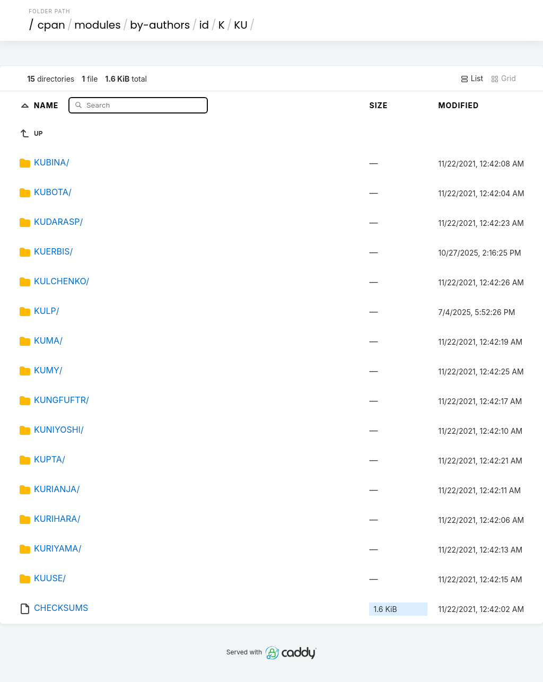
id (204, 25)
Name (47, 104)
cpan (51, 25)
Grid (503, 78)
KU (240, 25)
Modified (458, 105)
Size (378, 105)
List (471, 78)
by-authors (160, 25)
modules (97, 25)
